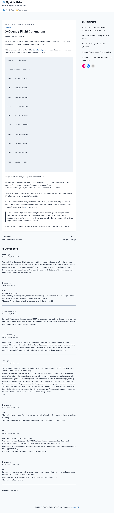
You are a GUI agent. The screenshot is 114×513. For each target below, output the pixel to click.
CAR (26, 207)
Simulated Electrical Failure (20, 238)
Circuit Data (8, 10)
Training (8, 27)
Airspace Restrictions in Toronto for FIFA (96, 52)
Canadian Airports (39, 50)
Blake (8, 36)
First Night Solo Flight (58, 238)
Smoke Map (21, 10)
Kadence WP (74, 507)
